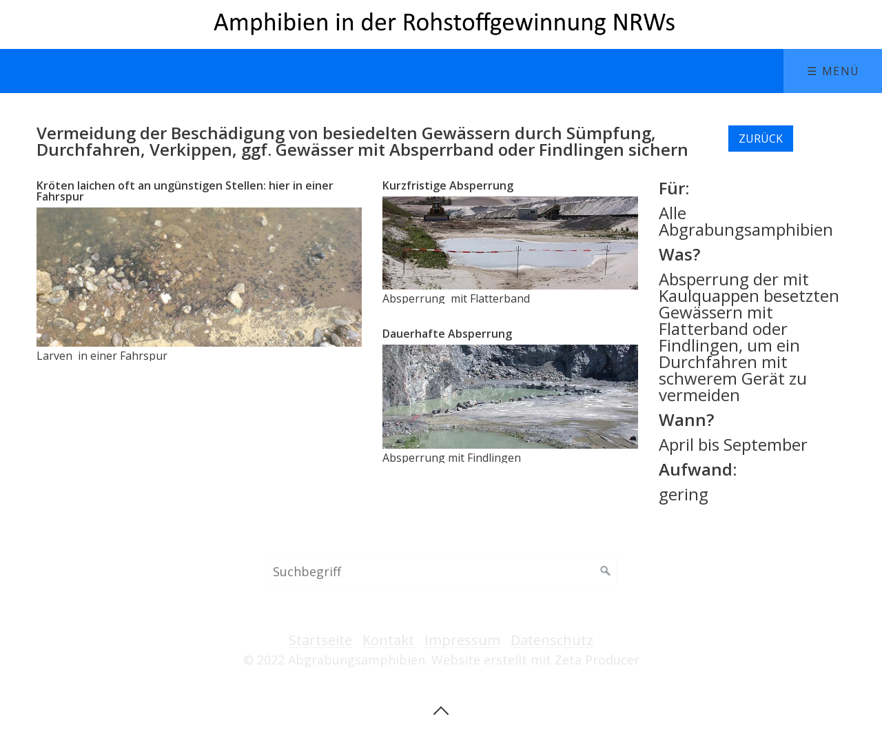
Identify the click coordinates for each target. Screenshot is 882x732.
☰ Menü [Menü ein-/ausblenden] (833, 71)
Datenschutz (552, 640)
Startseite (320, 640)
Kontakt (388, 640)
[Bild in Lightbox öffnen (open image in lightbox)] (199, 277)
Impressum (462, 640)
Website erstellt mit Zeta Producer (535, 659)
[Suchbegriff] (441, 571)
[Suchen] (606, 571)
